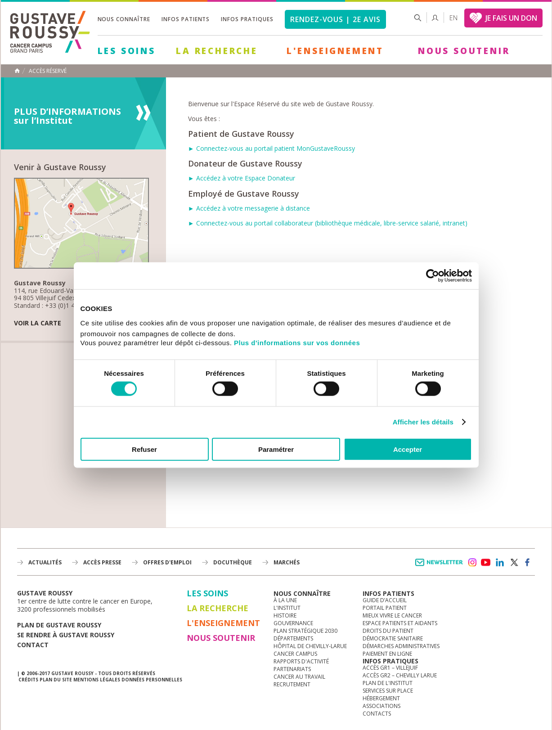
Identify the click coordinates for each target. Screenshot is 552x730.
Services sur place (388, 690)
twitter (514, 563)
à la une (285, 600)
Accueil (17, 70)
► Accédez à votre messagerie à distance (249, 208)
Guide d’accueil (385, 600)
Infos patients (186, 19)
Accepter (407, 449)
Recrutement (292, 684)
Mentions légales (96, 679)
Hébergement (381, 698)
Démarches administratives (401, 646)
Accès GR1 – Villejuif (390, 667)
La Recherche (217, 51)
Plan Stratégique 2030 (305, 631)
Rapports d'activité (301, 661)
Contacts (377, 713)
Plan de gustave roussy (59, 625)
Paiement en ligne (387, 654)
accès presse (102, 562)
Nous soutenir (464, 51)
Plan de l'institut (388, 683)
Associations (381, 706)
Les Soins (127, 51)
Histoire (285, 615)
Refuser (144, 449)
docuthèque (232, 562)
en (453, 18)
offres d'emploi (167, 562)
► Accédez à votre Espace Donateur (241, 178)
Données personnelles (151, 679)
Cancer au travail (299, 676)
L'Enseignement (335, 51)
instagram (472, 563)
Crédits (28, 679)
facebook (528, 563)
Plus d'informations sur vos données (297, 342)
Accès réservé (48, 71)
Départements (293, 638)
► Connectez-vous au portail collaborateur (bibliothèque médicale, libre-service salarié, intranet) (327, 223)
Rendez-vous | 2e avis (335, 19)
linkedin (500, 563)
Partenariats (292, 669)
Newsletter (441, 567)
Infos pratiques (247, 19)
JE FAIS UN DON (511, 18)
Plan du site (56, 679)
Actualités (45, 562)
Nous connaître (124, 19)
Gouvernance (293, 623)
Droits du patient (388, 631)
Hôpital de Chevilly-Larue (310, 646)
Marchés (287, 562)
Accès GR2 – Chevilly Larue (400, 675)
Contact (33, 644)
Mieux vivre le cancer (392, 615)
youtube (486, 563)
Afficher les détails (423, 422)
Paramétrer (276, 449)
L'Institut (287, 608)
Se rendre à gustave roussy (65, 635)
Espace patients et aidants (400, 623)
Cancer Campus (295, 654)
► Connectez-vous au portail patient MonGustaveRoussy (271, 148)
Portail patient (385, 608)
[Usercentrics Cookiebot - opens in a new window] (432, 276)
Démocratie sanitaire (393, 638)
